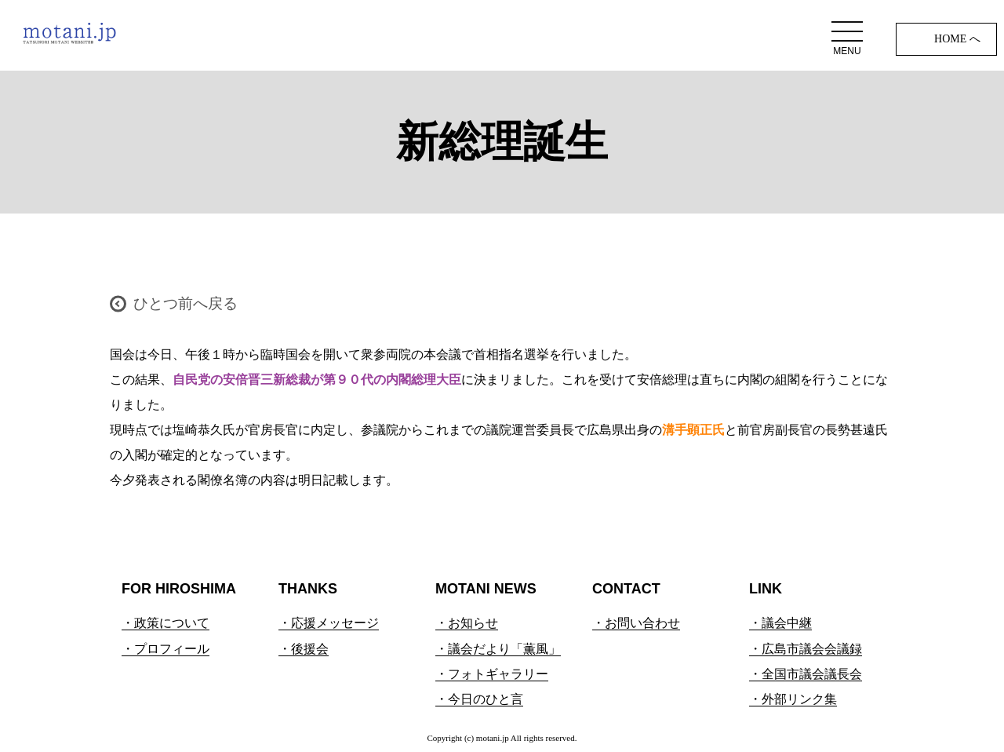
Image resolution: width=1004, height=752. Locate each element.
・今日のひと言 (479, 699)
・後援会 (303, 648)
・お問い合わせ (636, 623)
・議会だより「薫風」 (498, 648)
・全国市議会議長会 (805, 674)
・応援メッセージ (328, 623)
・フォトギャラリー (491, 674)
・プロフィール (165, 648)
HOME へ (957, 39)
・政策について (165, 623)
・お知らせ (466, 623)
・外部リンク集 (793, 699)
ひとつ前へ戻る (185, 303)
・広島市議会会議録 (805, 648)
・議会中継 (780, 623)
